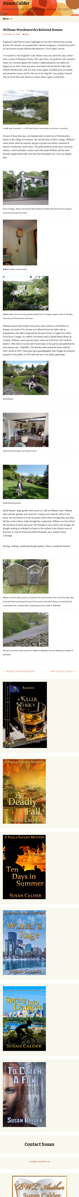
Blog (27, 34)
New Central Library (63, 671)
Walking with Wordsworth (19, 671)
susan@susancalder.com (39, 1161)
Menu (6, 19)
